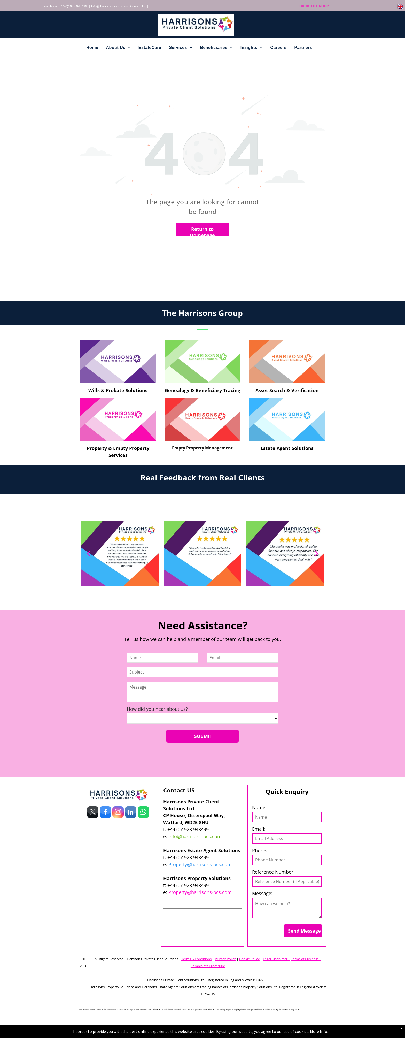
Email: (259, 829)
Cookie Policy (249, 959)
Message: (262, 893)
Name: (259, 807)
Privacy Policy (225, 959)
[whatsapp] (143, 812)
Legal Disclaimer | (276, 959)
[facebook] (105, 812)
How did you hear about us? (157, 709)
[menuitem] (92, 47)
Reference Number (272, 872)
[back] (89, 553)
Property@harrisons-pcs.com (200, 864)
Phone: (259, 850)
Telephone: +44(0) (55, 6)
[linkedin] (130, 812)
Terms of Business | (306, 959)
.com (124, 6)
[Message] (202, 692)
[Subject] (202, 672)
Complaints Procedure (208, 966)
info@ (95, 6)
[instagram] (118, 812)
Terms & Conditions (196, 959)
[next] (316, 553)
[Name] (162, 658)
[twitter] (92, 812)
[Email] (242, 658)
